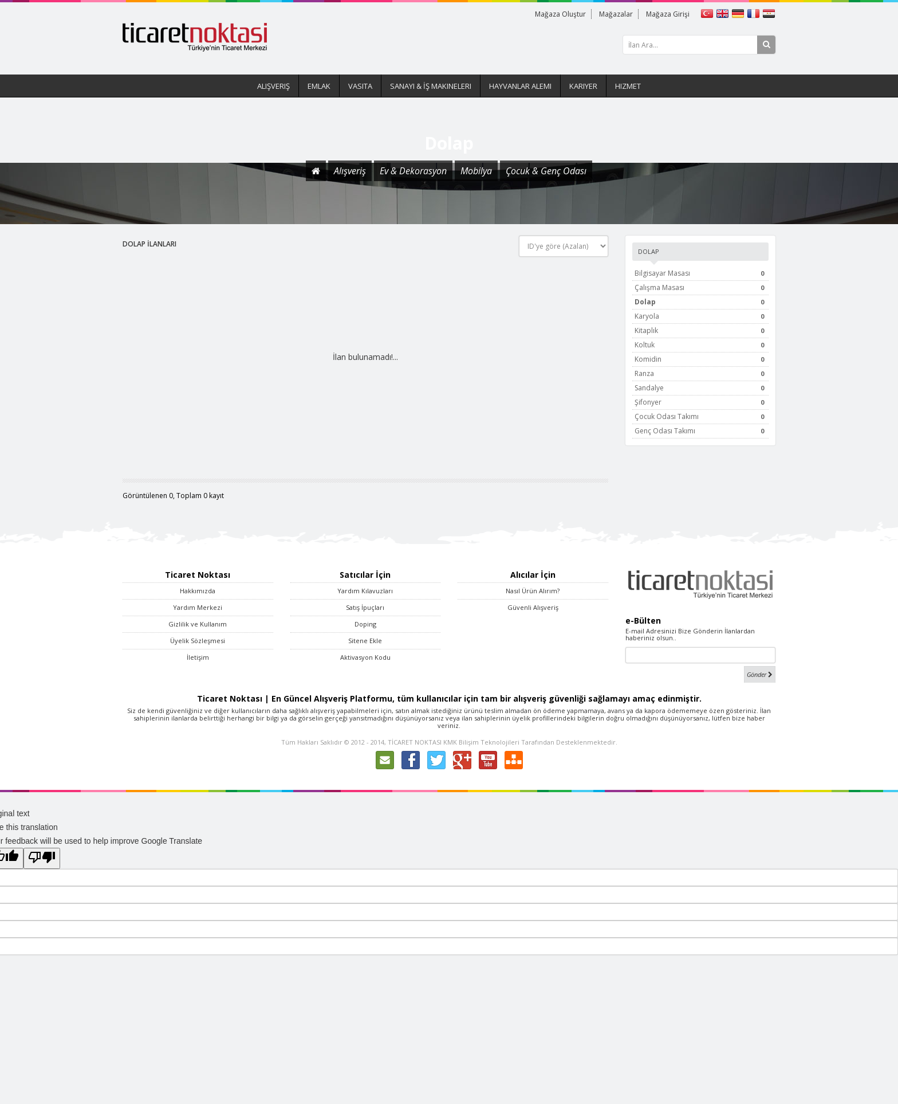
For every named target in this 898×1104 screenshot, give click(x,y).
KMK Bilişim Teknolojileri (481, 742)
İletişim (198, 657)
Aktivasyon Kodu (365, 657)
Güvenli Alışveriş (532, 607)
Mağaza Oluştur (557, 14)
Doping (365, 624)
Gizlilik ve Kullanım (197, 624)
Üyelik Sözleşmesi (197, 640)
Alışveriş (273, 86)
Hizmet (628, 86)
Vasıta (360, 86)
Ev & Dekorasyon (413, 171)
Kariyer (583, 86)
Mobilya (476, 171)
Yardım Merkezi (197, 607)
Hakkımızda (197, 590)
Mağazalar (614, 14)
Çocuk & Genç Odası (546, 171)
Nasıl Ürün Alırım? (533, 590)
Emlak (319, 86)
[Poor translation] (41, 858)
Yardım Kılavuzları (365, 590)
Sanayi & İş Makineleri (430, 86)
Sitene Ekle (365, 640)
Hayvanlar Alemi (520, 86)
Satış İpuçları (365, 607)
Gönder (760, 674)
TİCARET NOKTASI (415, 742)
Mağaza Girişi (667, 14)
